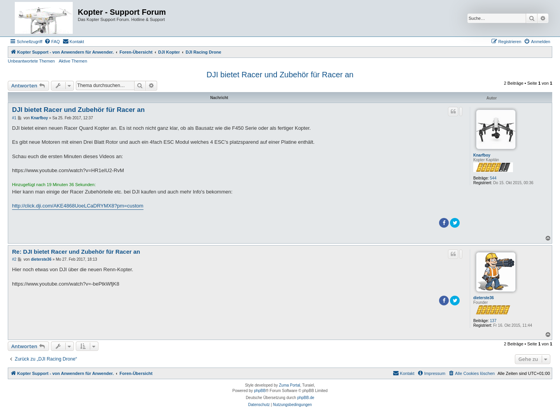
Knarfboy (481, 155)
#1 (14, 118)
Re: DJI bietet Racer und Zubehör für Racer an (76, 251)
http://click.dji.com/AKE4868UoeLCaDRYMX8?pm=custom (78, 206)
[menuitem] (52, 41)
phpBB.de (305, 398)
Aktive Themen (73, 61)
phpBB (260, 391)
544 (493, 178)
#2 (14, 259)
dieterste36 (483, 298)
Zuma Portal (289, 385)
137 (493, 321)
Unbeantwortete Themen (31, 61)
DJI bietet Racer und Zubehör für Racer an (280, 74)
